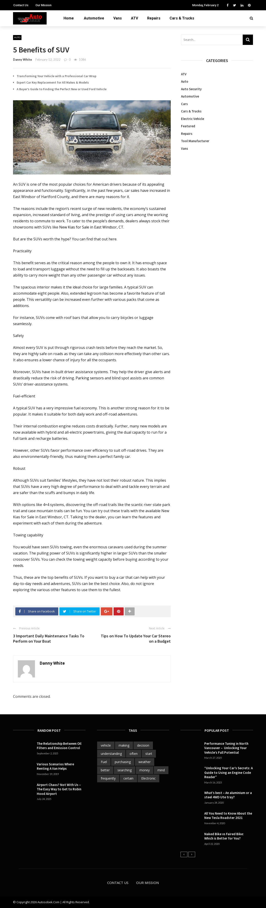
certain (128, 778)
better (105, 770)
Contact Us (20, 5)
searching (124, 770)
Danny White (22, 59)
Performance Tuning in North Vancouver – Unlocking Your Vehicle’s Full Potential (226, 748)
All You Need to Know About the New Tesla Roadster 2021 (228, 815)
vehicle (106, 745)
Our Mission (43, 5)
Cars (184, 104)
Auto (17, 37)
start (148, 753)
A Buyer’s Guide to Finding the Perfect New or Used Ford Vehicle (61, 89)
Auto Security (191, 89)
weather (144, 762)
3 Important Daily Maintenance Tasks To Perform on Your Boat (48, 638)
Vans (117, 18)
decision (143, 745)
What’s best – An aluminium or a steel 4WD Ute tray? (228, 795)
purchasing (123, 762)
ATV (134, 18)
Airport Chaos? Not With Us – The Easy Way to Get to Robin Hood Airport (59, 789)
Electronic (148, 778)
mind (161, 770)
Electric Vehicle (192, 119)
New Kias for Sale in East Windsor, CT (91, 227)
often (134, 753)
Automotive (94, 18)
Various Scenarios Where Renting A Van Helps (55, 766)
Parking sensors (90, 378)
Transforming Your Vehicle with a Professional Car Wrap (56, 76)
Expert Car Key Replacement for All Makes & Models (53, 82)
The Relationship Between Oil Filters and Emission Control (59, 745)
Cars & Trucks (182, 18)
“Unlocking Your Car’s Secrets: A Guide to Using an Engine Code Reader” (228, 772)
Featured (188, 126)
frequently (108, 778)
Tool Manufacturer (195, 141)
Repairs (153, 18)
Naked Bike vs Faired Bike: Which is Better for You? (224, 836)
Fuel (104, 762)
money (144, 770)
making (124, 745)
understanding (111, 753)
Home (69, 18)
